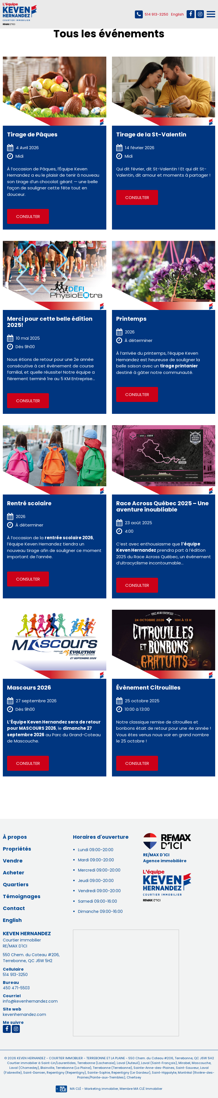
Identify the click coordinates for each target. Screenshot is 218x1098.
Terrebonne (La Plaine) (73, 1067)
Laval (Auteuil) (128, 1063)
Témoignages (21, 896)
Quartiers (16, 884)
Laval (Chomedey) (24, 1067)
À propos (15, 836)
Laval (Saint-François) (158, 1063)
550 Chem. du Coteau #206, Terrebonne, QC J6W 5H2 (31, 958)
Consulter (28, 216)
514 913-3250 (151, 14)
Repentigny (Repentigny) (66, 1072)
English (177, 14)
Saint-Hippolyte (163, 1072)
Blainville (47, 1067)
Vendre (13, 860)
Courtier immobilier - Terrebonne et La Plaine (87, 1058)
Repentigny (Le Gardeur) (130, 1072)
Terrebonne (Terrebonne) (112, 1067)
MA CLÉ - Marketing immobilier (87, 1088)
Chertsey (133, 1077)
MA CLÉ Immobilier (147, 1088)
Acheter (13, 872)
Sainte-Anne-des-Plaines (153, 1067)
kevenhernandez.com (24, 1014)
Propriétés (17, 848)
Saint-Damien (33, 1072)
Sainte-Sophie (98, 1072)
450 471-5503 (16, 988)
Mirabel (184, 1063)
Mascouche (201, 1063)
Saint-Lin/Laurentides (58, 1063)
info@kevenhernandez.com (30, 1001)
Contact (14, 908)
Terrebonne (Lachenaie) (95, 1063)
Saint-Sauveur (187, 1067)
